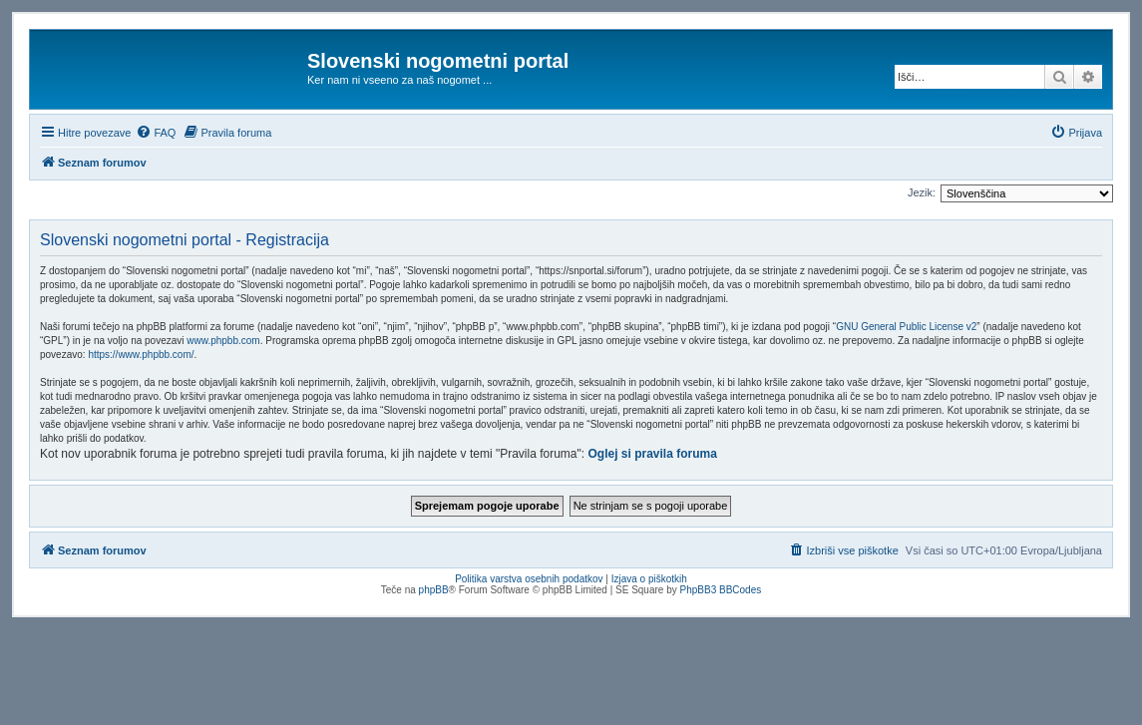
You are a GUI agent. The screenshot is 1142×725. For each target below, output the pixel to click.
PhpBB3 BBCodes (721, 589)
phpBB (434, 589)
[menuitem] (156, 133)
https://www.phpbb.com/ (140, 354)
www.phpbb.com (223, 340)
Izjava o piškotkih (649, 578)
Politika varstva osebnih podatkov (528, 578)
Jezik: (922, 192)
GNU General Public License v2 (906, 326)
